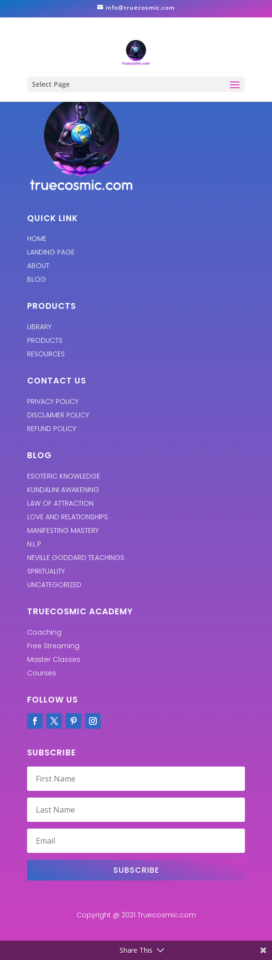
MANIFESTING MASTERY (63, 530)
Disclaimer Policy (58, 415)
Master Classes (53, 659)
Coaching (44, 632)
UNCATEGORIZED (54, 585)
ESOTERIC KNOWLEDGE (63, 476)
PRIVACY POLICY (52, 401)
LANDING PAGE (51, 252)
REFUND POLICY (51, 428)
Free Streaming (53, 646)
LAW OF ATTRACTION (60, 503)
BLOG (36, 279)
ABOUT (38, 266)
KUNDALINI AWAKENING (63, 490)
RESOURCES (46, 354)
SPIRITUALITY (46, 571)
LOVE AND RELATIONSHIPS (67, 517)
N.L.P (34, 544)
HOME (36, 238)
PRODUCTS (44, 340)
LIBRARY (39, 327)
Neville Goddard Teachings (75, 557)
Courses (41, 673)
